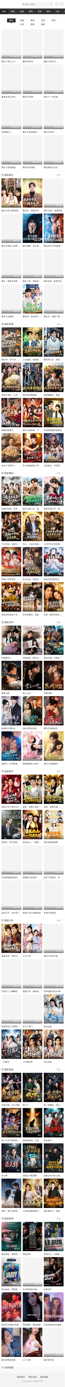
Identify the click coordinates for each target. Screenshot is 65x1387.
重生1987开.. (49, 132)
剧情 (43, 24)
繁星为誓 (5, 693)
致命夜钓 (48, 1140)
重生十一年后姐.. (51, 97)
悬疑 (33, 24)
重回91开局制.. (29, 167)
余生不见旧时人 (8, 465)
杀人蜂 (4, 1175)
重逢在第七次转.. (9, 97)
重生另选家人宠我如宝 (11, 246)
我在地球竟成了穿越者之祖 (13, 614)
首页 (4, 11)
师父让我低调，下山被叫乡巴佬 (37, 430)
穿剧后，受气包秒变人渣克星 (14, 842)
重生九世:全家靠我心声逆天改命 (15, 210)
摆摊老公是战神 (30, 877)
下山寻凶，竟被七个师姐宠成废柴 (16, 544)
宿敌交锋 (27, 1254)
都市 (48, 11)
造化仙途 (48, 1026)
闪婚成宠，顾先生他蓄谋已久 (36, 658)
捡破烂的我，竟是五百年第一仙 (15, 509)
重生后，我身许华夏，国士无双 (37, 210)
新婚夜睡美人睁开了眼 (33, 764)
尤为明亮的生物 (30, 1289)
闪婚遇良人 (6, 658)
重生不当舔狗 (7, 316)
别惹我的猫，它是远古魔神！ (36, 1140)
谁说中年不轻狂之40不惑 (12, 807)
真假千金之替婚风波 (32, 913)
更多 (60, 175)
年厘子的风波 (50, 913)
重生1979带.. (28, 97)
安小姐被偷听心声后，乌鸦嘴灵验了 (39, 465)
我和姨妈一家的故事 (32, 1325)
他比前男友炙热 (30, 728)
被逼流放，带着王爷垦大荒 (13, 956)
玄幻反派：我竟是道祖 (33, 579)
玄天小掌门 (28, 1026)
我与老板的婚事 (51, 842)
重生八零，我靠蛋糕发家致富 (36, 281)
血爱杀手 (48, 1289)
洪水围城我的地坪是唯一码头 (14, 877)
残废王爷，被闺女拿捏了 (34, 991)
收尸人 (26, 1105)
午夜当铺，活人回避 (10, 1105)
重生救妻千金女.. (51, 167)
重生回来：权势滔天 (53, 281)
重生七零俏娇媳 (8, 167)
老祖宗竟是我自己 (52, 579)
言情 (40, 11)
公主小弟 (27, 956)
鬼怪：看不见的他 (9, 1211)
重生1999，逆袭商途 (53, 210)
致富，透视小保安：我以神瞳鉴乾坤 (39, 807)
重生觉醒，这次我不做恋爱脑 (36, 246)
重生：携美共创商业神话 (12, 281)
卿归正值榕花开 (51, 728)
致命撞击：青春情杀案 (11, 1254)
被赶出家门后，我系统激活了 (36, 509)
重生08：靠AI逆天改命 (33, 316)
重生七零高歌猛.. (30, 132)
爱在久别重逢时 (51, 764)
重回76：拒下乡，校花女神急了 (15, 359)
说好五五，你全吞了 (10, 913)
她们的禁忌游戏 (8, 1360)
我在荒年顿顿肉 (30, 395)
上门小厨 (27, 1360)
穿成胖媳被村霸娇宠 (53, 430)
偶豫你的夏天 (7, 430)
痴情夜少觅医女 (8, 728)
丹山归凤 (48, 1062)
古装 (57, 11)
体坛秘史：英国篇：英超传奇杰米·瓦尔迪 (19, 1289)
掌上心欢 (27, 693)
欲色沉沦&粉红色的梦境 (12, 1325)
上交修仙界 (28, 1062)
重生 (13, 11)
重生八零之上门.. (9, 61)
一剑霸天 (5, 1062)
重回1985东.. (28, 61)
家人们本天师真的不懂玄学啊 (14, 1140)
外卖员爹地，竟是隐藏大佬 (35, 614)
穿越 (22, 11)
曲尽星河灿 (49, 1360)
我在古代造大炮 (51, 956)
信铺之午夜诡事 (30, 1175)
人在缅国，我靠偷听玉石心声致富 (38, 359)
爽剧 (31, 11)
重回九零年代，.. (51, 61)
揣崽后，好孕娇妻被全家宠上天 (15, 764)
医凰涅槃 (48, 693)
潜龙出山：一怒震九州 (33, 842)
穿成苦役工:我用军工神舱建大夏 (15, 1026)
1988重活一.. (7, 132)
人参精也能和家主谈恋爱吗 (35, 1211)
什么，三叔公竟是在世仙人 (35, 544)
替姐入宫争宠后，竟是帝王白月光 (16, 579)
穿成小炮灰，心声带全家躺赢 (14, 395)
